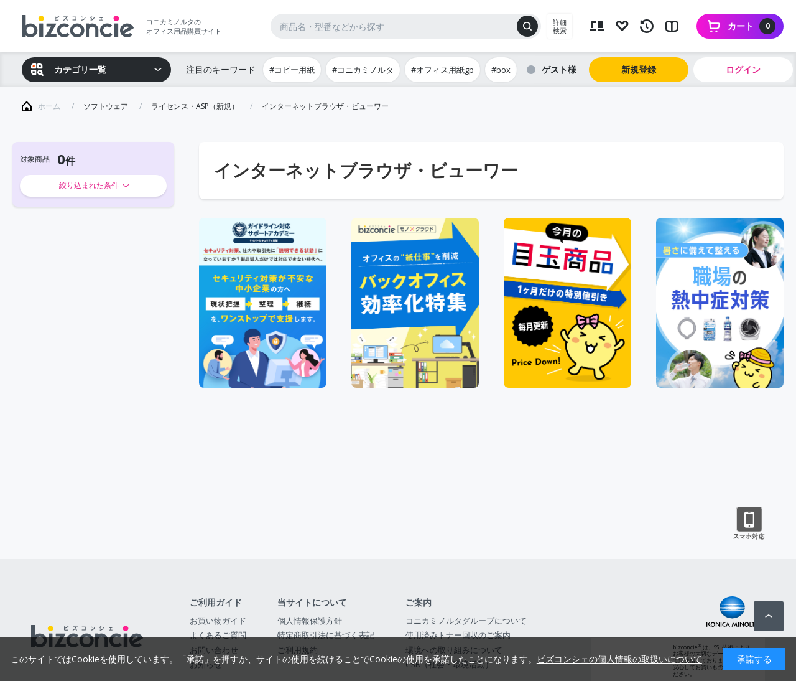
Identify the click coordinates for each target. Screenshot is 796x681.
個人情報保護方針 (309, 620)
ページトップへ (769, 616)
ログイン (743, 69)
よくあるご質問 (218, 635)
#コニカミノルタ (363, 69)
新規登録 (638, 69)
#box (501, 69)
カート (751, 26)
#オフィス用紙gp (442, 69)
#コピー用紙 (292, 69)
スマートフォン (749, 523)
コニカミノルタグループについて (466, 620)
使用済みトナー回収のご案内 (458, 635)
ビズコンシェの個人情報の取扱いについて (619, 659)
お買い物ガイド (218, 620)
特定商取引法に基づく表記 (325, 635)
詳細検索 (560, 26)
